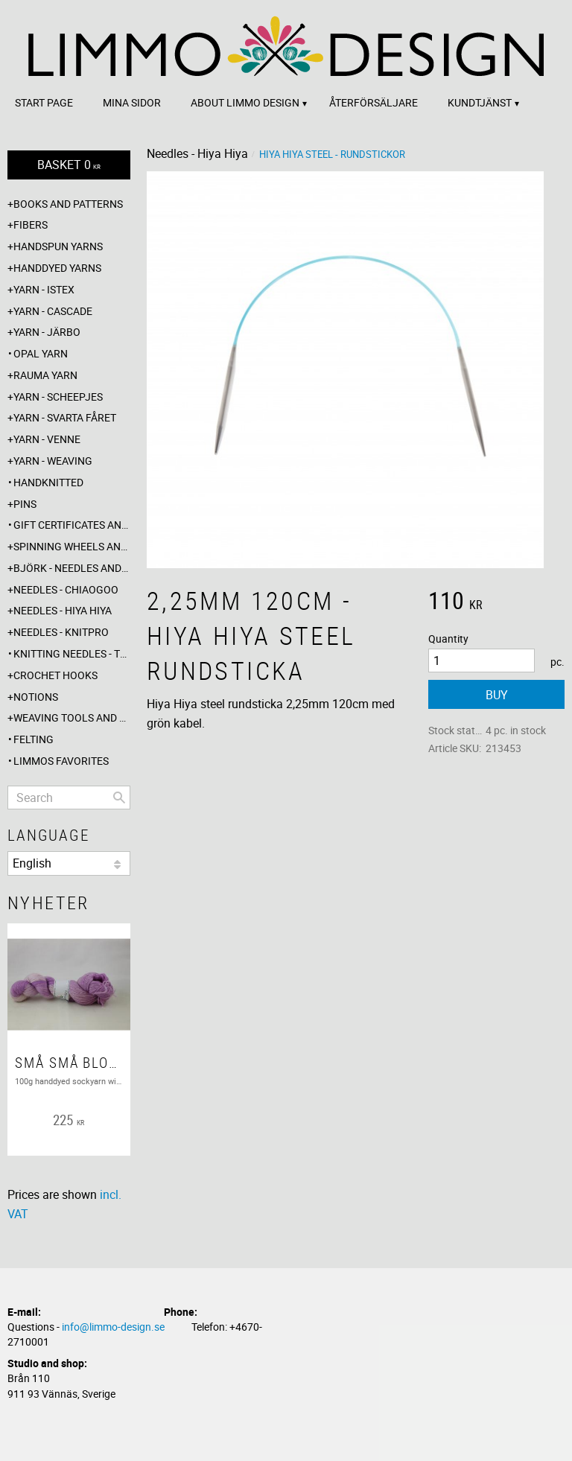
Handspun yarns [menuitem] (58, 246)
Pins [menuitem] (24, 504)
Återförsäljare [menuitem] (373, 102)
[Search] (119, 797)
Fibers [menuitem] (30, 224)
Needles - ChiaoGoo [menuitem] (65, 589)
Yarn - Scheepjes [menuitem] (58, 396)
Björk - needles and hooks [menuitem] (71, 568)
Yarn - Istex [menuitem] (43, 289)
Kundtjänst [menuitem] (480, 102)
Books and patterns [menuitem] (68, 204)
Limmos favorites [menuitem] (61, 761)
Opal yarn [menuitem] (40, 353)
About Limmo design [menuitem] (245, 102)
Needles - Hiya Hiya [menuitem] (62, 610)
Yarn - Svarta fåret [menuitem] (64, 417)
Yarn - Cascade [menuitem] (52, 311)
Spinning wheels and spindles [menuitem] (71, 546)
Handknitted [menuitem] (48, 482)
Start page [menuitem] (44, 102)
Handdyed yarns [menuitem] (57, 268)
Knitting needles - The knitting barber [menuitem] (71, 653)
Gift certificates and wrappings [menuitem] (71, 525)
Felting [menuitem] (33, 739)
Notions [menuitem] (35, 697)
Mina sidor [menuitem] (132, 102)
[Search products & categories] (68, 797)
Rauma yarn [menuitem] (45, 375)
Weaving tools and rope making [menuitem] (71, 717)
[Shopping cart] (68, 164)
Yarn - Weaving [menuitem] (52, 460)
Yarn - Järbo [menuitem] (46, 332)
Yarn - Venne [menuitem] (46, 439)
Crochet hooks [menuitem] (55, 675)
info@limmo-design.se (113, 1327)
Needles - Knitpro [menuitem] (61, 632)
